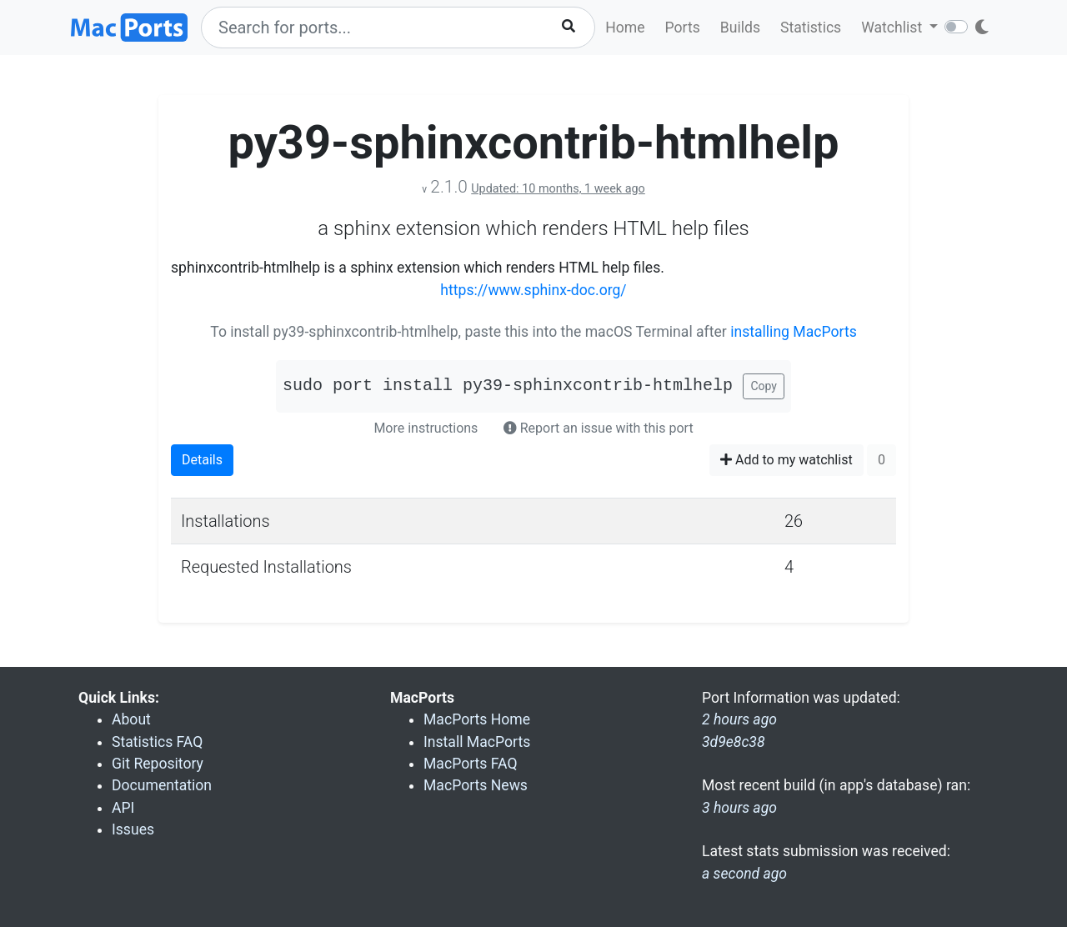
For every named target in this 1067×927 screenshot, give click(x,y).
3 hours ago (739, 807)
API (123, 807)
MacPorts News (475, 785)
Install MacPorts (476, 742)
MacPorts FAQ (470, 763)
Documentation (162, 785)
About (131, 719)
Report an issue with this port (598, 428)
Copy (763, 386)
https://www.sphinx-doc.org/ (533, 290)
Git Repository (157, 763)
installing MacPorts (793, 331)
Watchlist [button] (893, 27)
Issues (133, 829)
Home (624, 27)
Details (202, 460)
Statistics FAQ (157, 742)
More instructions (425, 428)
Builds (740, 27)
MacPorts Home (476, 719)
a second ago (744, 873)
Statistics (810, 27)
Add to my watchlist (786, 460)
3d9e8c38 (733, 742)
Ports (682, 27)
